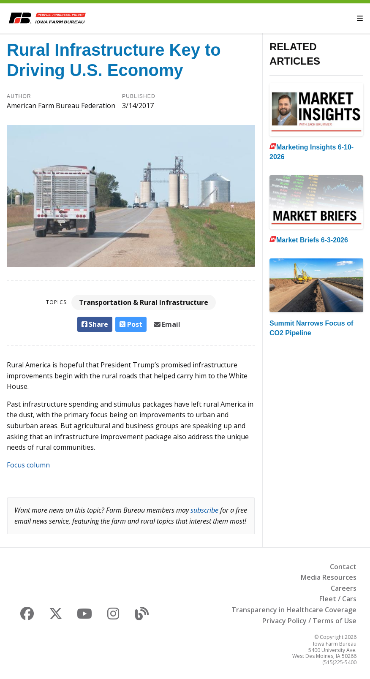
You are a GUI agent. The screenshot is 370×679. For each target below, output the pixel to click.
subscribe (204, 510)
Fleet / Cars (337, 598)
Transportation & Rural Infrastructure (143, 302)
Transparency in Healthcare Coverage (293, 609)
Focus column (28, 465)
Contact (343, 566)
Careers (343, 588)
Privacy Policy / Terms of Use (309, 620)
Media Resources (328, 577)
